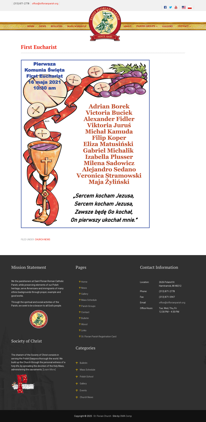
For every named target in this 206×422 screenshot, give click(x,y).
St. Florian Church (102, 416)
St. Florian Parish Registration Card (98, 336)
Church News (42, 239)
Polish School (86, 376)
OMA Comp (126, 416)
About (84, 324)
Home (84, 282)
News (84, 288)
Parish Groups (88, 306)
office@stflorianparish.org (45, 3)
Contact (85, 312)
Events (83, 390)
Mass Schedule (89, 300)
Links (83, 330)
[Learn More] (49, 369)
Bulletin (85, 318)
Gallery (84, 294)
